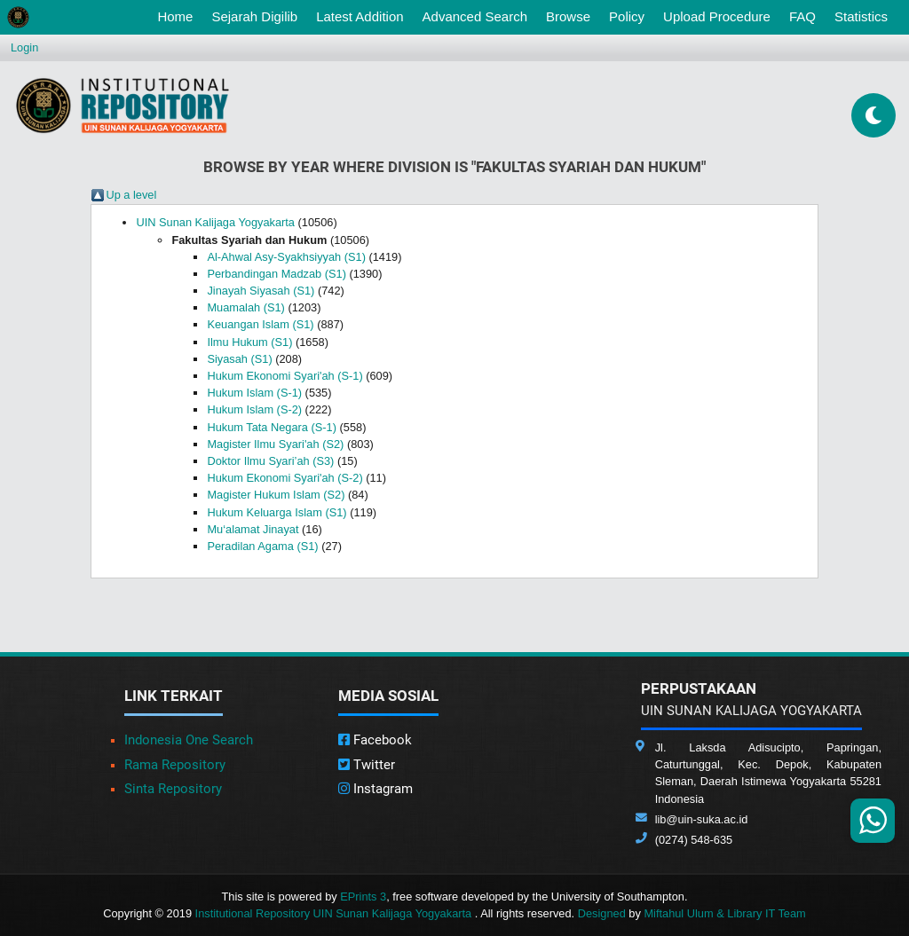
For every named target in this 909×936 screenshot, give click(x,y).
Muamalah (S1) (245, 307)
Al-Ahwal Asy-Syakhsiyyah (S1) (286, 256)
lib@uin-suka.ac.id (701, 819)
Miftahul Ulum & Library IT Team (724, 913)
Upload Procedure (717, 16)
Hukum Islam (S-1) (254, 392)
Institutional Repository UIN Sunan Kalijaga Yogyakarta (335, 913)
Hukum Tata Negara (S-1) (271, 427)
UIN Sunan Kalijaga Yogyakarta (215, 222)
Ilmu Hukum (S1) (249, 342)
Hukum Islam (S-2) (254, 409)
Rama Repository (174, 765)
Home (178, 15)
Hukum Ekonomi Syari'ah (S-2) (284, 477)
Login (24, 47)
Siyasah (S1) (239, 359)
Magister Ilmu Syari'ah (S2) (275, 444)
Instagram (375, 789)
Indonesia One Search (188, 740)
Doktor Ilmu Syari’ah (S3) (270, 461)
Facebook (375, 740)
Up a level (131, 194)
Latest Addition (359, 16)
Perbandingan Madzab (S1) (276, 273)
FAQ (802, 16)
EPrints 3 (363, 896)
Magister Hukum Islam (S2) (275, 494)
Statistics (861, 16)
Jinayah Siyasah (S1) (260, 290)
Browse (568, 16)
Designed (602, 913)
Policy (626, 16)
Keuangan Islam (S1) (260, 324)
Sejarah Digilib (254, 16)
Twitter (366, 765)
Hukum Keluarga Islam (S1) (276, 512)
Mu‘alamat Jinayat (252, 529)
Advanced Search (475, 16)
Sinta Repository (173, 789)
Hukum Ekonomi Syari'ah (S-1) (284, 375)
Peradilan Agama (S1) (262, 546)
